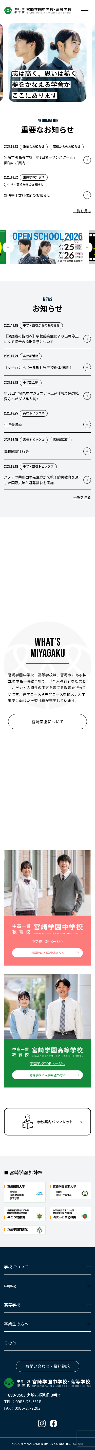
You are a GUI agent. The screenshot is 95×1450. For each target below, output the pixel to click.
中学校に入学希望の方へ (47, 953)
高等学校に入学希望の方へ (47, 1075)
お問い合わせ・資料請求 (47, 1366)
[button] (8, 247)
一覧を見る (82, 210)
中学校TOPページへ (47, 941)
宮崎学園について (47, 721)
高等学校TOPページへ (47, 1063)
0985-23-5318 (28, 1401)
